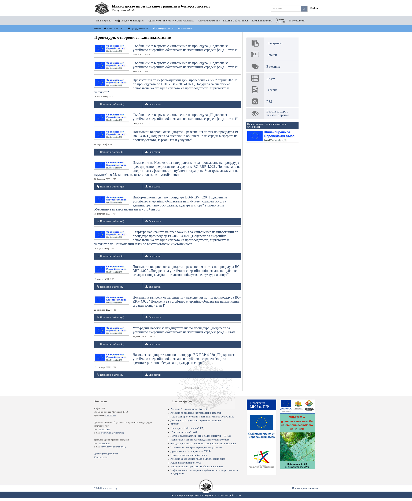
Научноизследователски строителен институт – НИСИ (201, 435)
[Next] (233, 386)
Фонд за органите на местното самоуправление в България (203, 443)
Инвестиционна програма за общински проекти (197, 466)
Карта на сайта (100, 457)
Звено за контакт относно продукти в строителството (200, 439)
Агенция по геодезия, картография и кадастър (196, 412)
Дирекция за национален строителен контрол (196, 420)
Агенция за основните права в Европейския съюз (198, 458)
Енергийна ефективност (235, 20)
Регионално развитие (209, 20)
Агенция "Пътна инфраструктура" (189, 409)
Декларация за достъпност (106, 454)
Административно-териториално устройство (171, 20)
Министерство (103, 20)
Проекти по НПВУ (280, 20)
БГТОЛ (175, 424)
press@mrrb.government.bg (112, 433)
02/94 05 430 (104, 429)
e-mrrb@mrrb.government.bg (113, 447)
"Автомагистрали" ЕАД (184, 432)
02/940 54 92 (104, 443)
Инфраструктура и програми (129, 20)
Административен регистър (186, 462)
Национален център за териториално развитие (196, 447)
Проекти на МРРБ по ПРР (259, 404)
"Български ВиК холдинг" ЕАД (188, 428)
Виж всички (155, 104)
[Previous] (212, 386)
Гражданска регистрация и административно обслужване (202, 416)
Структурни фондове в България (189, 455)
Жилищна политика (262, 20)
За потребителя (297, 20)
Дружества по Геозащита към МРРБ (191, 451)
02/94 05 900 (110, 415)
